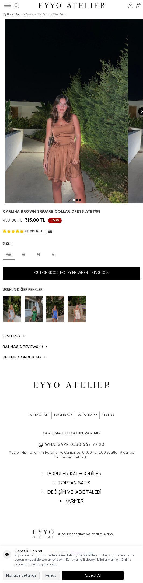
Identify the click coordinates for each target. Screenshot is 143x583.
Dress (45, 14)
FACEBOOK (63, 445)
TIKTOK (108, 445)
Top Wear (32, 14)
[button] (74, 231)
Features (14, 367)
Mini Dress (59, 14)
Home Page (13, 15)
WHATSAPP (87, 445)
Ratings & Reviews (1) (25, 377)
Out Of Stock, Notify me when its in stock (71, 303)
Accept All (93, 575)
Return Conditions (24, 388)
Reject (50, 575)
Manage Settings (21, 575)
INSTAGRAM (39, 445)
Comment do (35, 261)
